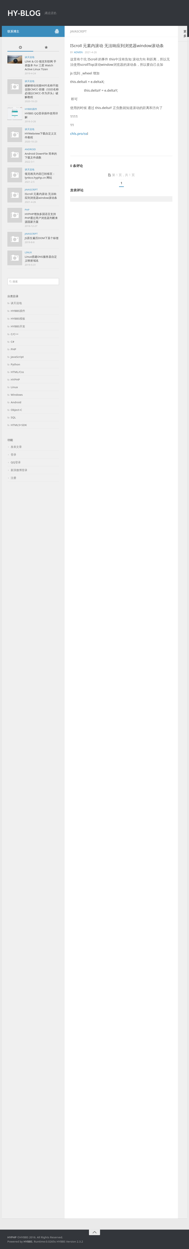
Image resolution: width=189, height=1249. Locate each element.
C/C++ (14, 334)
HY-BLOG (24, 13)
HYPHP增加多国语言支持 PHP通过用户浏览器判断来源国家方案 (41, 218)
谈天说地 (29, 57)
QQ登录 (16, 462)
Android (30, 149)
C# (12, 341)
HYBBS (27, 1241)
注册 (13, 478)
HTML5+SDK (19, 425)
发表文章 (16, 447)
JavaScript (31, 189)
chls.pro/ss (78, 133)
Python (15, 364)
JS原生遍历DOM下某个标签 (42, 238)
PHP (27, 209)
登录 (13, 454)
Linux (28, 252)
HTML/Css (17, 372)
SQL (13, 417)
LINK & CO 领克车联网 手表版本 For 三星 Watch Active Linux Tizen (40, 65)
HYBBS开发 (18, 326)
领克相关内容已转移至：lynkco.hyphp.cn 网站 (40, 175)
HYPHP (15, 379)
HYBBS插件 (31, 109)
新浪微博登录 (19, 470)
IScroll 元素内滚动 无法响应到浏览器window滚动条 (41, 196)
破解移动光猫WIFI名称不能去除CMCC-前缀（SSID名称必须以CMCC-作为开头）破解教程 (42, 91)
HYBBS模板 (18, 318)
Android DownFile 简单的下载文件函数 (41, 155)
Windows (17, 394)
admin (78, 52)
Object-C (16, 410)
